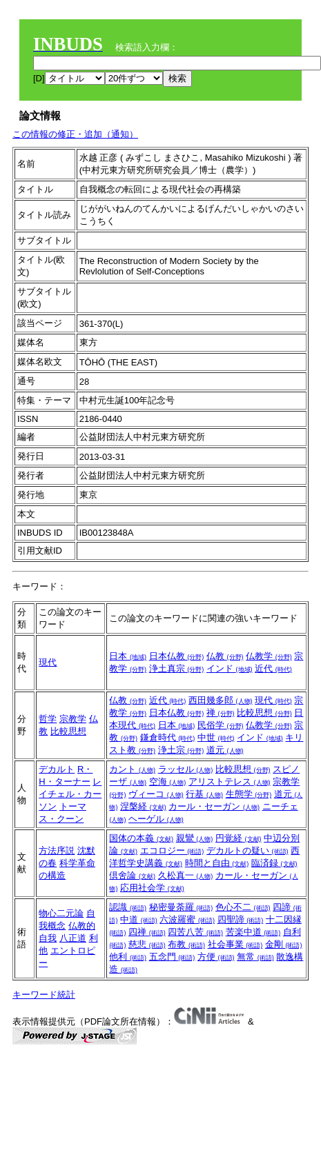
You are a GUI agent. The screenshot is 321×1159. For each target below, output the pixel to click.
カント (132, 769)
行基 (204, 794)
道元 (225, 750)
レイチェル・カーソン (70, 794)
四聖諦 (240, 919)
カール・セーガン (214, 806)
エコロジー (172, 850)
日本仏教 (176, 656)
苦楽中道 (253, 932)
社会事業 (235, 944)
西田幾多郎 (220, 700)
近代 (273, 668)
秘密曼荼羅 (181, 907)
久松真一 (185, 875)
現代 (48, 662)
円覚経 (238, 838)
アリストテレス (229, 781)
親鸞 (194, 838)
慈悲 (147, 944)
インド (229, 668)
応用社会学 (152, 888)
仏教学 (269, 656)
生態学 (249, 794)
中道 (138, 919)
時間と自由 (217, 863)
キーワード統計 (43, 994)
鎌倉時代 (167, 737)
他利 (127, 956)
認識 (127, 907)
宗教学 (72, 719)
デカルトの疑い (247, 850)
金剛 (283, 944)
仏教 (225, 656)
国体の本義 (141, 838)
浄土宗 (181, 750)
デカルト (57, 769)
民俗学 (220, 725)
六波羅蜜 (187, 919)
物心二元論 (61, 913)
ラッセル (185, 769)
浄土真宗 (176, 668)
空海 (167, 781)
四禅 (147, 932)
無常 (255, 956)
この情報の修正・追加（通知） (75, 134)
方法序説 (57, 850)
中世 (216, 737)
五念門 (172, 956)
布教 (186, 944)
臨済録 (274, 863)
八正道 (72, 938)
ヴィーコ (156, 794)
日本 (127, 656)
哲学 (48, 719)
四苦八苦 (195, 932)
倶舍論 (132, 875)
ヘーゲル (156, 819)
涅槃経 (143, 806)
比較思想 (68, 731)
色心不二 (243, 907)
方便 (216, 956)
